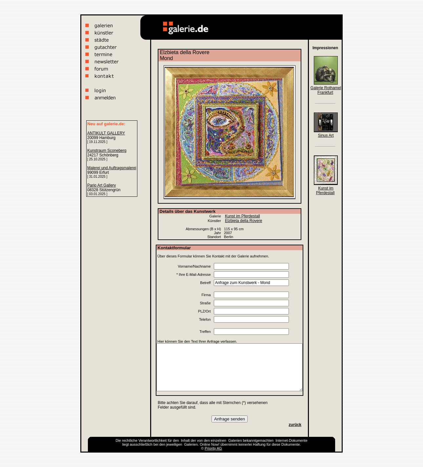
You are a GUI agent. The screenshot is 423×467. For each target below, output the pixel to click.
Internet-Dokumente (291, 440)
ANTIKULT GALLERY (106, 133)
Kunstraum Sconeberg (106, 150)
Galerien (235, 440)
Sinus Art (325, 135)
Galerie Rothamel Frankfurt (326, 90)
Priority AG (213, 448)
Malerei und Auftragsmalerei (111, 168)
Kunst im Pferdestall (242, 216)
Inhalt (185, 440)
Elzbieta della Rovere (243, 220)
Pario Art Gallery (101, 185)
